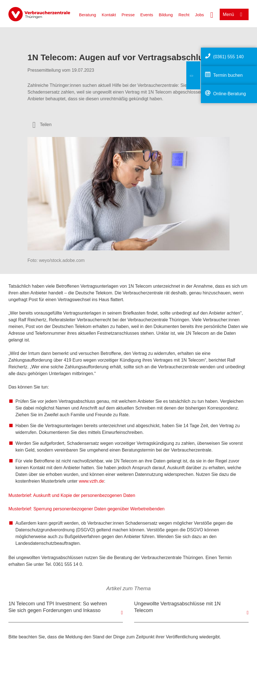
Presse (128, 14)
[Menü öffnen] (234, 14)
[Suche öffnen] (211, 14)
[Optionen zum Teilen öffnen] (42, 124)
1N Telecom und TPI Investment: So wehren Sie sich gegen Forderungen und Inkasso (57, 607)
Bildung (166, 14)
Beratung (87, 14)
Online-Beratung (229, 93)
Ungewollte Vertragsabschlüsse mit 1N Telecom (177, 607)
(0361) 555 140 (228, 56)
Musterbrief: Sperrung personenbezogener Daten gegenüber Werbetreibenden (86, 508)
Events (146, 14)
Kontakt (109, 14)
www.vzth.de (91, 481)
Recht (183, 14)
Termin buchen (228, 75)
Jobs (199, 14)
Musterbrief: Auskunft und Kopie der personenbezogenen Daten (71, 495)
